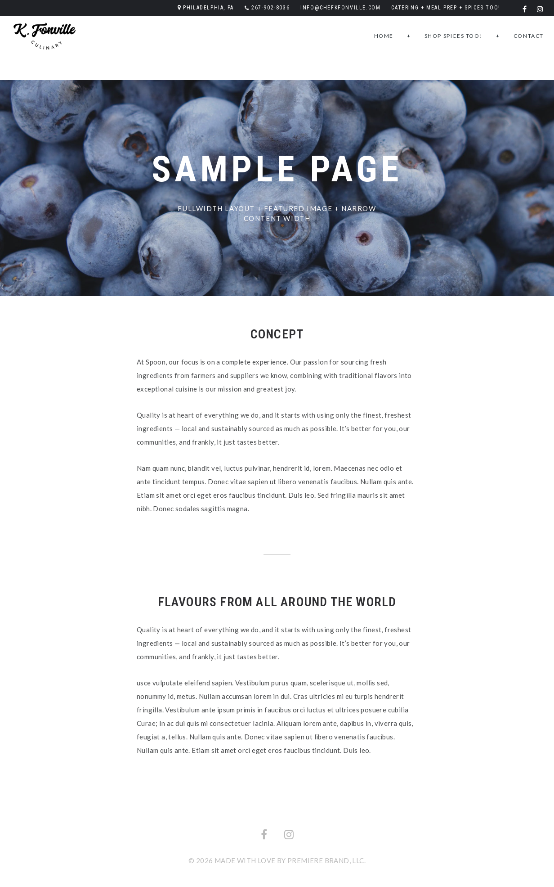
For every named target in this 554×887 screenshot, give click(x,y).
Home (383, 35)
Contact (529, 35)
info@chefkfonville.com (340, 8)
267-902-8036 (270, 8)
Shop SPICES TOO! (453, 35)
